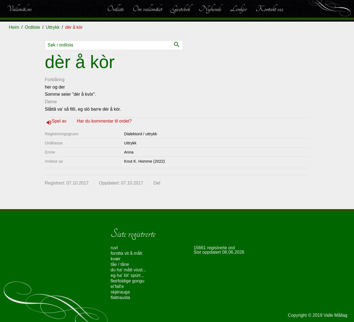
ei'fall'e (117, 286)
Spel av (60, 121)
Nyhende (210, 8)
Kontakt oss (269, 8)
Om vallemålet (147, 8)
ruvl (114, 247)
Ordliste (115, 8)
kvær (116, 258)
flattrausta (120, 297)
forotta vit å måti (126, 253)
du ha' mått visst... (128, 270)
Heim (14, 27)
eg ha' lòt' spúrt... (127, 275)
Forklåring (54, 79)
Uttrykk (52, 27)
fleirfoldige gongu (127, 281)
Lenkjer (238, 8)
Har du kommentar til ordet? (104, 121)
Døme (51, 101)
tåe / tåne (120, 264)
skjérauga (120, 292)
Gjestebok (180, 8)
